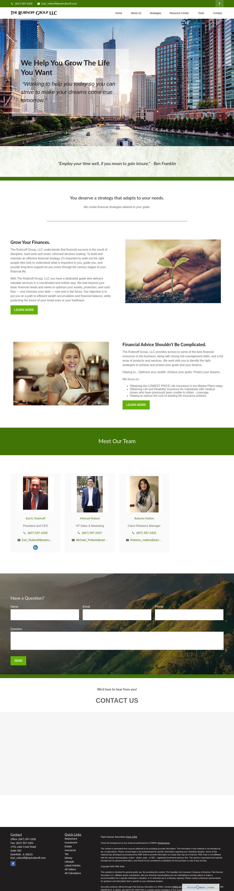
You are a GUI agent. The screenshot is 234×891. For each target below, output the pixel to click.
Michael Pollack (90, 518)
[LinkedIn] (35, 547)
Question (16, 629)
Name (14, 606)
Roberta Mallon (144, 518)
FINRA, (175, 887)
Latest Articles (72, 865)
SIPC (181, 887)
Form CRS (131, 836)
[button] (118, 13)
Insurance (70, 850)
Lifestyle (69, 861)
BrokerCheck (164, 843)
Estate (68, 846)
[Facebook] (219, 3)
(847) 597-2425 (146, 532)
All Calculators (73, 873)
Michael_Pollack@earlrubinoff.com (92, 540)
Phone (159, 606)
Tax (67, 854)
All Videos (70, 869)
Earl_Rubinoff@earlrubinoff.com (38, 540)
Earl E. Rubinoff (35, 518)
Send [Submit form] (18, 660)
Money (68, 857)
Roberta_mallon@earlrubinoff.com (146, 540)
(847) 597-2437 (92, 532)
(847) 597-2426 (22, 3)
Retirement (71, 838)
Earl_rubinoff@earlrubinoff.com (57, 3)
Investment (71, 842)
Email (86, 606)
